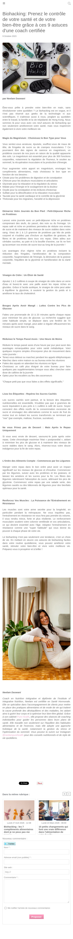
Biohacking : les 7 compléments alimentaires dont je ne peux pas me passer (18, 829)
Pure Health (23, 716)
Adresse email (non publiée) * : (18, 857)
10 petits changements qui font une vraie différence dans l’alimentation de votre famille (53, 829)
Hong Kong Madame (36, 3)
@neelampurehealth (13, 735)
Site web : (8, 867)
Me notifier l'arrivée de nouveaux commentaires (29, 908)
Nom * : (7, 847)
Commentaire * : (11, 877)
